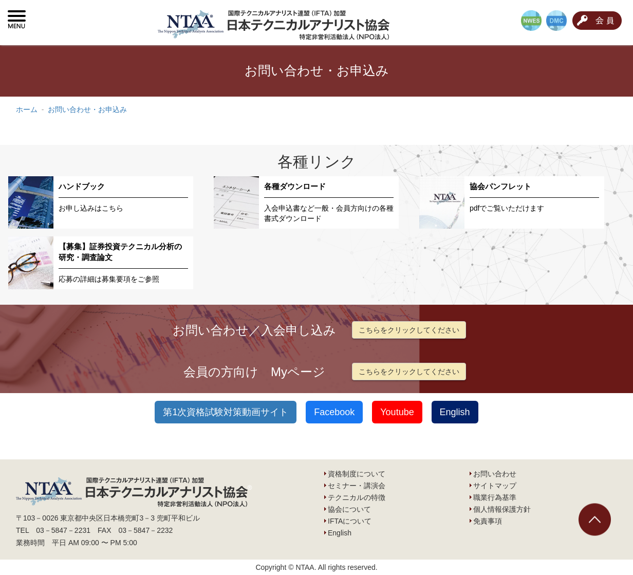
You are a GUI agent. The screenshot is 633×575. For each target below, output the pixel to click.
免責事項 (487, 521)
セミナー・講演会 (356, 485)
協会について (349, 509)
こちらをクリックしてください (409, 330)
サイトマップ (494, 485)
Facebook (334, 412)
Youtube (397, 412)
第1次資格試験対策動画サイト (225, 412)
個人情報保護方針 (502, 509)
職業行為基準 (494, 497)
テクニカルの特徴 (356, 497)
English (455, 412)
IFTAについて (349, 521)
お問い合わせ (494, 474)
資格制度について (356, 474)
